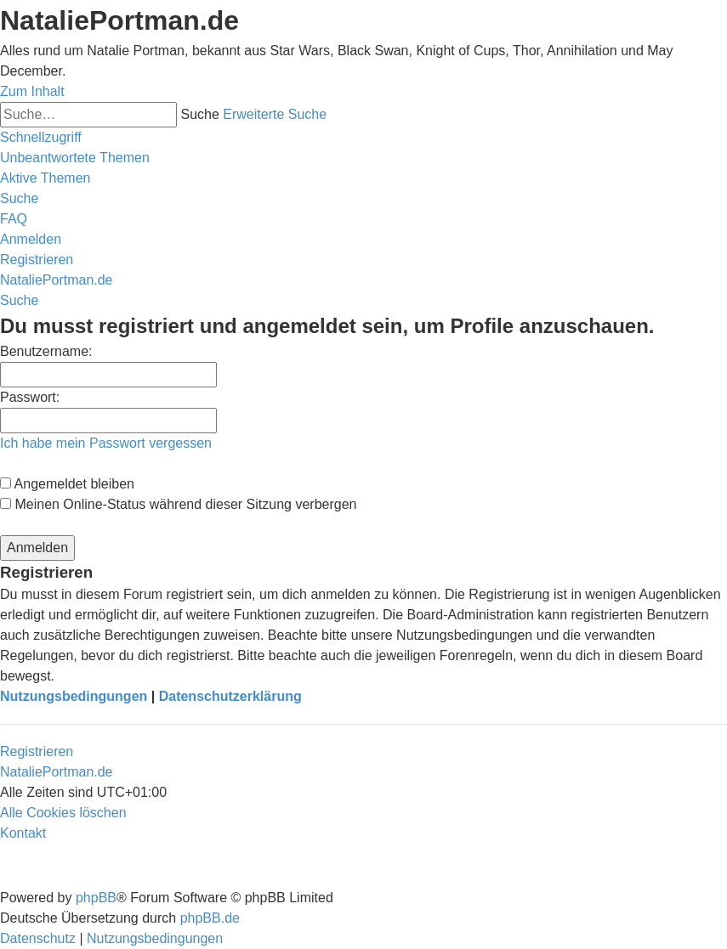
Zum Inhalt (32, 91)
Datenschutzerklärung (230, 696)
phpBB (96, 897)
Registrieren (36, 751)
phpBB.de (210, 918)
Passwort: (30, 397)
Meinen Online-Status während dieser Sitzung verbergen (178, 504)
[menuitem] (75, 157)
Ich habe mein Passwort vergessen (106, 443)
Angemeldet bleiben (67, 484)
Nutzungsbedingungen (73, 696)
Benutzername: (46, 351)
